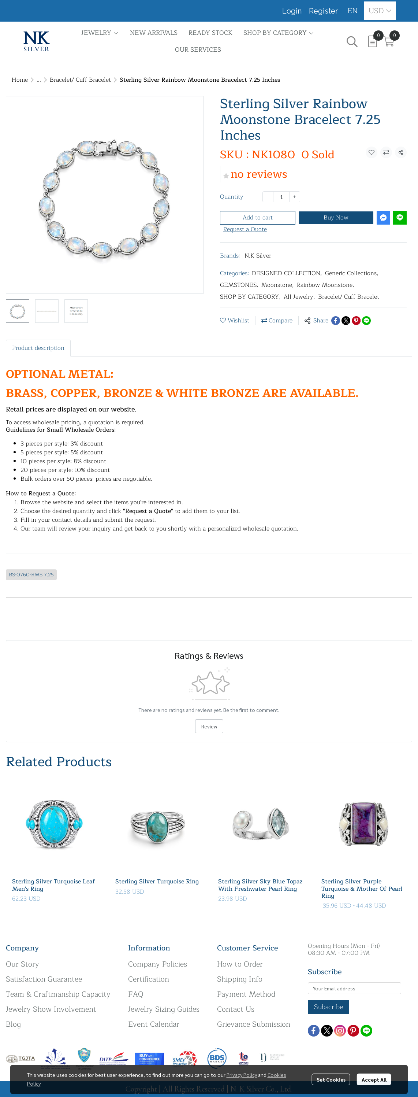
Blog (13, 1024)
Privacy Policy (242, 1074)
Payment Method (246, 994)
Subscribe (328, 1006)
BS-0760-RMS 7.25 (31, 574)
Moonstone (277, 285)
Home (20, 80)
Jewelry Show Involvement (51, 1009)
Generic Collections (351, 273)
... (39, 80)
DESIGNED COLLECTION (287, 273)
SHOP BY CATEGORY (250, 296)
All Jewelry (299, 296)
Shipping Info (239, 979)
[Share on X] (346, 320)
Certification (148, 979)
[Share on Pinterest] (356, 320)
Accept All (374, 1079)
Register (323, 11)
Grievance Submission (253, 1024)
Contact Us (235, 1009)
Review (209, 726)
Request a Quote (245, 229)
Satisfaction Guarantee (44, 979)
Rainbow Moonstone (325, 285)
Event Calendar (153, 1024)
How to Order (240, 964)
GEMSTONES (239, 285)
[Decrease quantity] (268, 197)
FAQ (135, 994)
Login (292, 11)
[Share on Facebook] (335, 320)
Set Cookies (331, 1079)
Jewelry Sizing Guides (163, 1009)
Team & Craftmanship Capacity (58, 994)
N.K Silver (258, 256)
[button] (352, 10)
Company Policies (157, 964)
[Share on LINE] (366, 320)
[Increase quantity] (295, 197)
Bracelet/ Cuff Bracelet (80, 80)
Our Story (22, 964)
